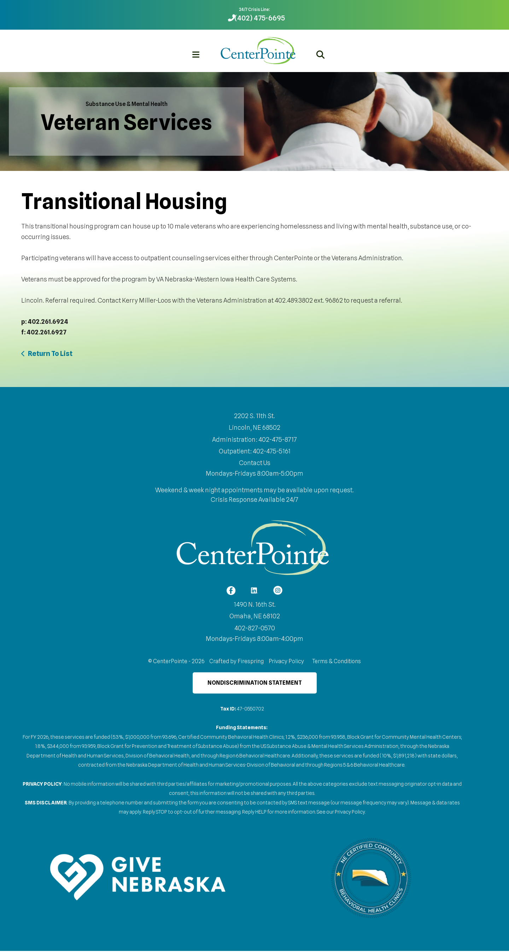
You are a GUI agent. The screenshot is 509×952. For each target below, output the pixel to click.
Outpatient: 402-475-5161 (255, 451)
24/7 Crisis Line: (254, 9)
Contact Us (254, 462)
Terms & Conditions (336, 662)
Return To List (50, 353)
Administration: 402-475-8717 (254, 439)
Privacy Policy (286, 662)
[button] (195, 54)
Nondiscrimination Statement (254, 683)
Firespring (251, 662)
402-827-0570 (254, 629)
